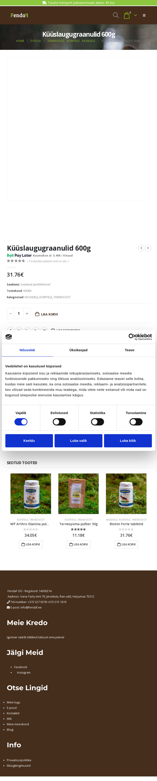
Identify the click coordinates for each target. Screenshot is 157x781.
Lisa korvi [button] (33, 544)
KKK (9, 719)
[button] (115, 15)
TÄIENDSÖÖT (62, 297)
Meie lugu (13, 702)
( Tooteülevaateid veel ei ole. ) (48, 261)
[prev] (141, 248)
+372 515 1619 (56, 602)
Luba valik (78, 441)
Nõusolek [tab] (27, 350)
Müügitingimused (19, 766)
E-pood (12, 708)
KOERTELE (45, 297)
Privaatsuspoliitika (19, 760)
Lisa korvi (49, 314)
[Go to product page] (30, 493)
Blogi (10, 730)
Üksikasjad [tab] (78, 350)
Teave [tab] (129, 350)
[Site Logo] (19, 15)
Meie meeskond (18, 724)
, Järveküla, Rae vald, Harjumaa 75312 (69, 596)
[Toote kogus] (19, 313)
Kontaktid (13, 713)
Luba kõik (128, 441)
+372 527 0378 (37, 602)
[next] (148, 248)
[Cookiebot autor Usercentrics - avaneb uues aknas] (132, 336)
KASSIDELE (31, 297)
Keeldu (29, 441)
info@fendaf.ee (31, 607)
